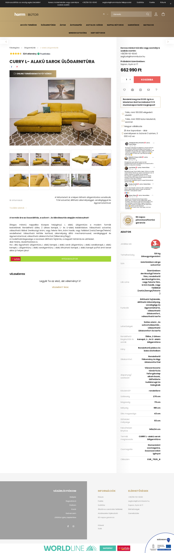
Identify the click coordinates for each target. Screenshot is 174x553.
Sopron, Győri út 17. (136, 505)
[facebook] (12, 66)
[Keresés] (131, 14)
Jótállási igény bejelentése (65, 517)
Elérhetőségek (133, 509)
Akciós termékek (28, 25)
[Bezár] (171, 4)
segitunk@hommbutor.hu (113, 2)
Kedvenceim (71, 513)
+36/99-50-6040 (89, 2)
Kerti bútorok (98, 33)
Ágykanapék (76, 25)
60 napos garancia (106, 517)
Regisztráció (71, 501)
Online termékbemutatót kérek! (34, 73)
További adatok (17, 208)
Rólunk (100, 497)
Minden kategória (78, 33)
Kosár (73, 509)
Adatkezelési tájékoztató (108, 513)
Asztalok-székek (94, 25)
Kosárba (147, 79)
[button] (30, 53)
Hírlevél (101, 525)
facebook (68, 526)
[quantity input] (126, 79)
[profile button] (156, 14)
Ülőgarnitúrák (48, 25)
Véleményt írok (60, 287)
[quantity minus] (123, 80)
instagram (73, 526)
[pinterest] (17, 66)
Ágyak (63, 25)
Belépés (73, 497)
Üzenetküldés (133, 513)
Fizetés (100, 501)
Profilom (72, 505)
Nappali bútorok (115, 25)
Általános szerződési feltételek (110, 509)
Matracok (148, 25)
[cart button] (163, 14)
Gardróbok (133, 25)
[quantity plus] (130, 80)
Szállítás (101, 505)
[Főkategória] (15, 48)
